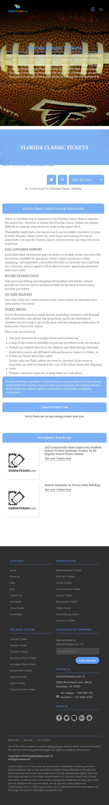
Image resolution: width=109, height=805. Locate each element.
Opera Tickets (17, 683)
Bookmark (13, 740)
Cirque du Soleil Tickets (22, 689)
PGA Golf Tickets (65, 576)
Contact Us (16, 595)
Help (12, 582)
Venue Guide (17, 608)
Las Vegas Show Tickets (23, 664)
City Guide (15, 601)
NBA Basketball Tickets (68, 570)
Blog (12, 589)
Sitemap (28, 740)
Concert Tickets (18, 639)
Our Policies (43, 740)
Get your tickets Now (58, 464)
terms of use (55, 746)
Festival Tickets (18, 677)
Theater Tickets (18, 645)
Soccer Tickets (64, 595)
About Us (15, 576)
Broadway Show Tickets (23, 658)
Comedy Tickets (19, 651)
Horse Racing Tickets (67, 614)
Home (13, 570)
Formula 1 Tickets (65, 620)
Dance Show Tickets (21, 670)
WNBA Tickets (63, 608)
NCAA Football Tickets (68, 589)
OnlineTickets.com (39, 756)
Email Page (16, 614)
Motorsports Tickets (67, 601)
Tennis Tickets (64, 582)
